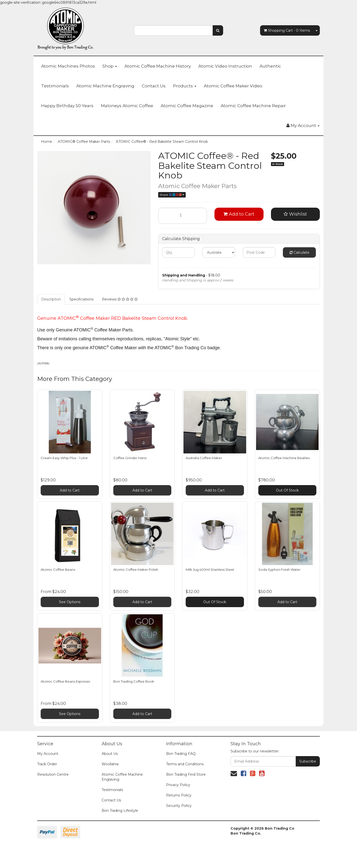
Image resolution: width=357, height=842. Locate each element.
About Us (110, 753)
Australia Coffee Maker (204, 458)
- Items (287, 30)
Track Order (47, 764)
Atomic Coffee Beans (58, 569)
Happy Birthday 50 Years (67, 105)
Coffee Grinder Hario (130, 458)
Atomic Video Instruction (225, 66)
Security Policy (179, 805)
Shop (109, 66)
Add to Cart (238, 214)
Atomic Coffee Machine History (157, 66)
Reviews (120, 299)
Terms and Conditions (185, 764)
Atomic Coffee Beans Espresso (65, 681)
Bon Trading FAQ (181, 753)
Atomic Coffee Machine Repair (253, 105)
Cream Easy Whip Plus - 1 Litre (64, 458)
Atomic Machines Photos (68, 66)
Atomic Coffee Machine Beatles (284, 458)
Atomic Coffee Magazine (187, 105)
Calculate (299, 252)
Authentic (270, 66)
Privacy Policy (178, 785)
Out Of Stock (287, 490)
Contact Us (154, 85)
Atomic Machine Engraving (105, 85)
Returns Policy (178, 795)
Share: (172, 195)
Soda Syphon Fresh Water (279, 569)
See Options (69, 602)
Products (184, 85)
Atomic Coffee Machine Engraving (122, 777)
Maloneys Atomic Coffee (127, 105)
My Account (47, 753)
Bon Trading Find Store (186, 774)
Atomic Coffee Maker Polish (135, 569)
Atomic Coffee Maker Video (233, 85)
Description (51, 299)
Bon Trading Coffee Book (133, 681)
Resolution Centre (53, 774)
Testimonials (55, 85)
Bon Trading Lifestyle (120, 810)
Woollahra (110, 764)
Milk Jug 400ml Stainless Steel (210, 569)
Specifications (81, 299)
